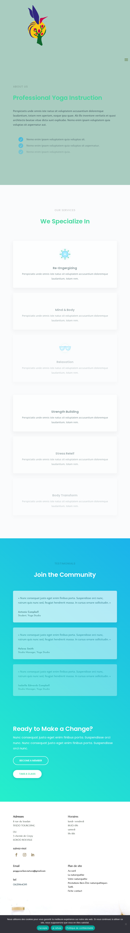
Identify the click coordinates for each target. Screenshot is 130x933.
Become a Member (30, 760)
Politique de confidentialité (80, 928)
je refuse (56, 928)
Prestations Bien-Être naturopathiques (87, 882)
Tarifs (70, 886)
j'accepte (42, 928)
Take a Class (27, 774)
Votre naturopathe (77, 878)
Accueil (72, 870)
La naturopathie (76, 874)
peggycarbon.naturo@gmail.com (29, 871)
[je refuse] (125, 924)
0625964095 (20, 884)
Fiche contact (75, 890)
